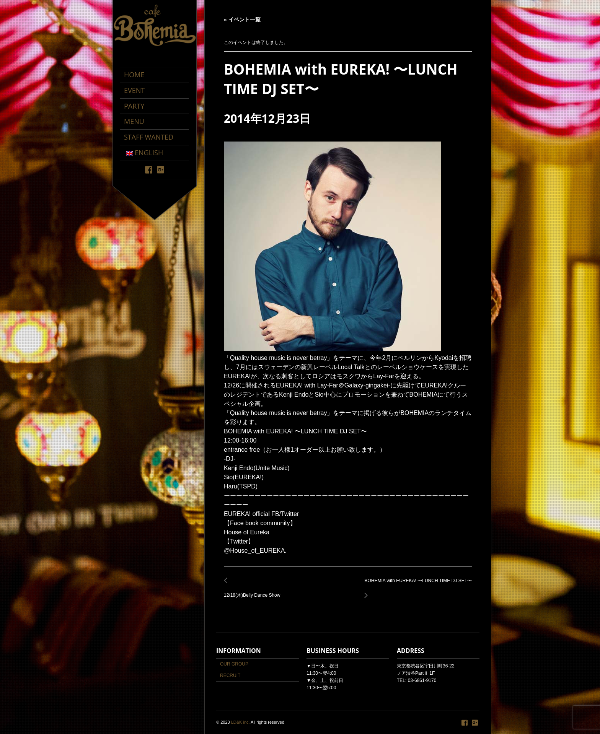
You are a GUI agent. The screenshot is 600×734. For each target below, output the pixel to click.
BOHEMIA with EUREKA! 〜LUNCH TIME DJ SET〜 (416, 585)
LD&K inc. (240, 722)
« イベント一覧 (242, 19)
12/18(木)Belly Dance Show (254, 591)
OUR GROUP (234, 664)
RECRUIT (230, 675)
